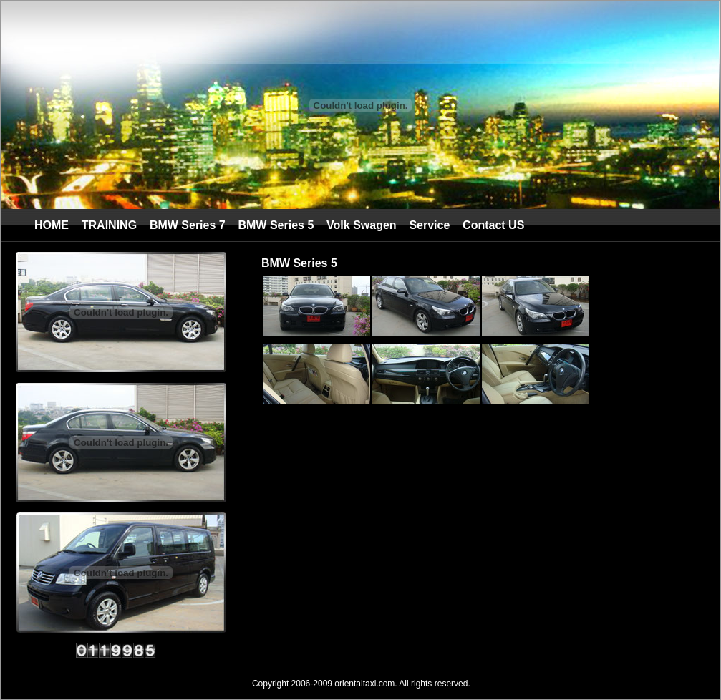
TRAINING (109, 225)
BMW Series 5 (276, 225)
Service (429, 225)
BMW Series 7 (188, 225)
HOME (51, 225)
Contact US (493, 225)
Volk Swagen (361, 225)
